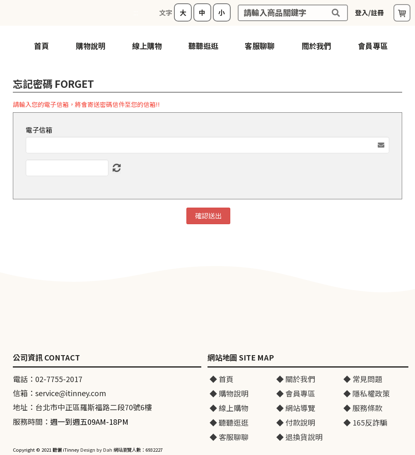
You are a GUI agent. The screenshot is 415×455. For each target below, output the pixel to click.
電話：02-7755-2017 (47, 378)
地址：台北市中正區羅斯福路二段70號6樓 (82, 407)
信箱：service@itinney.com (59, 392)
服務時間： (70, 421)
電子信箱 (39, 130)
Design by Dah (96, 449)
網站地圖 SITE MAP (241, 357)
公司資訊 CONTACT (46, 357)
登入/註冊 (369, 12)
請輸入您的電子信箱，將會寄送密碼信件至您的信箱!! (86, 104)
